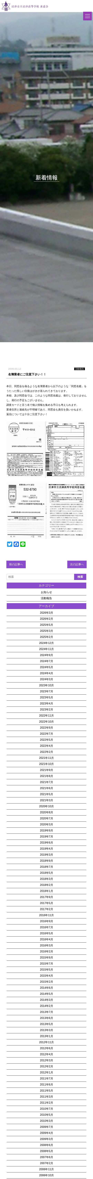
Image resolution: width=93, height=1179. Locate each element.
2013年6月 (46, 1018)
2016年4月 (46, 939)
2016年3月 (46, 945)
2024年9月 (46, 655)
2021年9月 (46, 770)
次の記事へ (77, 564)
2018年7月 (46, 866)
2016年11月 (46, 915)
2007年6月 (46, 1157)
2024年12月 (46, 643)
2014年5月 (46, 993)
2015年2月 (46, 981)
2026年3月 (46, 612)
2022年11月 (46, 715)
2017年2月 (46, 909)
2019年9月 (46, 830)
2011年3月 (46, 1096)
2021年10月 (46, 763)
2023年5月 (46, 697)
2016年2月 (46, 951)
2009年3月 (46, 1139)
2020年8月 (46, 812)
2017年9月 (46, 897)
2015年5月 (46, 969)
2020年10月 (46, 806)
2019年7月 (46, 836)
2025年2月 (46, 636)
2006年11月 (46, 1169)
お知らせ (46, 592)
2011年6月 (46, 1084)
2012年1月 (46, 1072)
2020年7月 (46, 818)
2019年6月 (46, 842)
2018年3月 (46, 878)
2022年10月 (46, 721)
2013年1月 (46, 1036)
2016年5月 (46, 933)
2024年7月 (46, 661)
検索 (80, 576)
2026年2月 (46, 618)
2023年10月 (46, 685)
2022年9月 (46, 727)
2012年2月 (46, 1066)
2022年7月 (46, 733)
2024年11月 (46, 649)
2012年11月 (46, 1042)
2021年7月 (46, 782)
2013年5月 (46, 1024)
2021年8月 (46, 776)
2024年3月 (46, 679)
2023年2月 (46, 709)
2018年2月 (46, 884)
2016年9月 (46, 921)
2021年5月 (46, 794)
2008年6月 (46, 1145)
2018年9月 (46, 860)
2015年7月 (46, 963)
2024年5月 (46, 667)
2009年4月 (46, 1132)
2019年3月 (46, 854)
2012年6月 (46, 1048)
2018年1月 (46, 891)
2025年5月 (46, 624)
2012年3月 (46, 1060)
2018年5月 (46, 872)
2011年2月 (46, 1102)
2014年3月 (46, 999)
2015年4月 (46, 975)
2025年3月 (46, 630)
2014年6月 (46, 987)
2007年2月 (46, 1163)
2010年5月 (46, 1114)
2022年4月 (46, 745)
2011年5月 (46, 1090)
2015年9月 (46, 957)
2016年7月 (46, 927)
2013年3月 (46, 1030)
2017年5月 (46, 903)
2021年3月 (46, 800)
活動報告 (46, 598)
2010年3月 (46, 1120)
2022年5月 (46, 739)
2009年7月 (46, 1126)
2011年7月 (46, 1078)
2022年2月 (46, 751)
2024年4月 (46, 673)
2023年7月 (46, 691)
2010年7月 (46, 1108)
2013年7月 (46, 1011)
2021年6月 (46, 788)
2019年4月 (46, 848)
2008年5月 (46, 1151)
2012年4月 (46, 1054)
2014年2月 (46, 1005)
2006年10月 (46, 1175)
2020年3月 (46, 824)
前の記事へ (16, 564)
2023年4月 (46, 703)
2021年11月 (46, 757)
